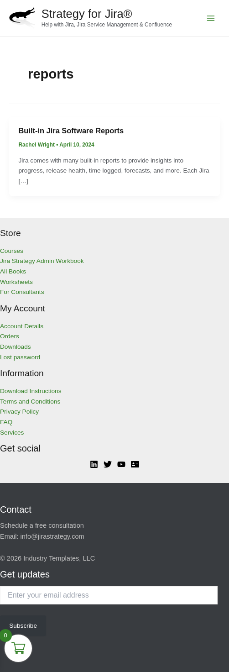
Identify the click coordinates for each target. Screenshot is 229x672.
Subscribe (23, 625)
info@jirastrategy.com (52, 536)
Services (12, 432)
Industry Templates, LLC (59, 558)
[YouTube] (121, 464)
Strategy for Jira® (87, 13)
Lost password (20, 357)
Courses (11, 250)
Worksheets (16, 281)
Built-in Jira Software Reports (71, 130)
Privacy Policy (19, 411)
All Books (13, 271)
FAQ (6, 422)
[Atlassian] (135, 464)
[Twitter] (108, 464)
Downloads (15, 346)
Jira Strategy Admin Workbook (42, 260)
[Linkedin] (94, 464)
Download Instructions (31, 391)
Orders (9, 336)
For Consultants (22, 292)
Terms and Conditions (30, 401)
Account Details (21, 326)
